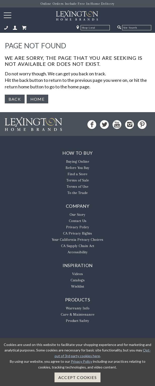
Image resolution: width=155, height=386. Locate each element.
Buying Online (77, 161)
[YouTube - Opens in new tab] (117, 124)
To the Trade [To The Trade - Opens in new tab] (77, 192)
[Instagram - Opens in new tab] (129, 124)
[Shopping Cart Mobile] (24, 28)
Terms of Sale (77, 180)
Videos (77, 274)
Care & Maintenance (77, 314)
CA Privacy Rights (77, 233)
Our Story (77, 214)
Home (37, 99)
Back (15, 99)
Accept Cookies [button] (77, 377)
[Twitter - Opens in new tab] (104, 124)
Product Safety (77, 320)
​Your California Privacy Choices (77, 239)
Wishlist (77, 286)
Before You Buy (77, 167)
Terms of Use (77, 186)
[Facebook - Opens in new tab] (91, 124)
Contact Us (77, 221)
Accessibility (78, 252)
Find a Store (77, 174)
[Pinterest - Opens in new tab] (142, 124)
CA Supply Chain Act (77, 246)
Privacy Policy (77, 227)
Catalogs (78, 280)
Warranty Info (77, 308)
